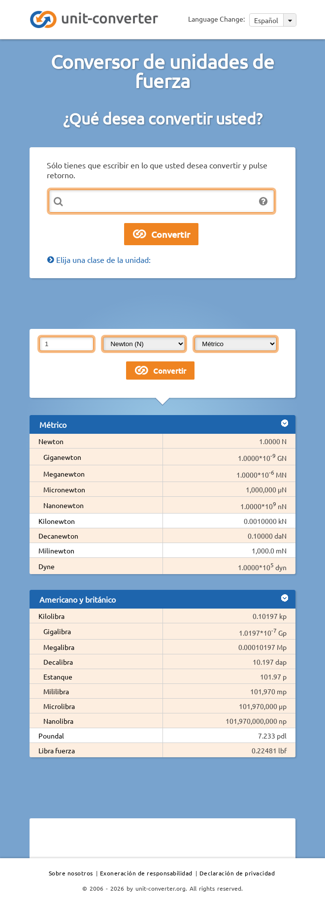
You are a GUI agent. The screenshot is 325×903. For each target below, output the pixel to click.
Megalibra (58, 647)
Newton (51, 441)
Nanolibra (58, 720)
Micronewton (64, 489)
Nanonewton (63, 505)
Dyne (46, 566)
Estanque (57, 676)
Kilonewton (56, 520)
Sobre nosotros (71, 873)
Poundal (51, 735)
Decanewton (58, 535)
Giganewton (62, 456)
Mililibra (56, 691)
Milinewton (56, 550)
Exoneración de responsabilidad (146, 873)
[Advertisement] (162, 303)
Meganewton (64, 473)
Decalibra (58, 661)
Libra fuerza (56, 750)
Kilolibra (51, 616)
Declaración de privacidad (237, 873)
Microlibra (59, 706)
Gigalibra (57, 631)
